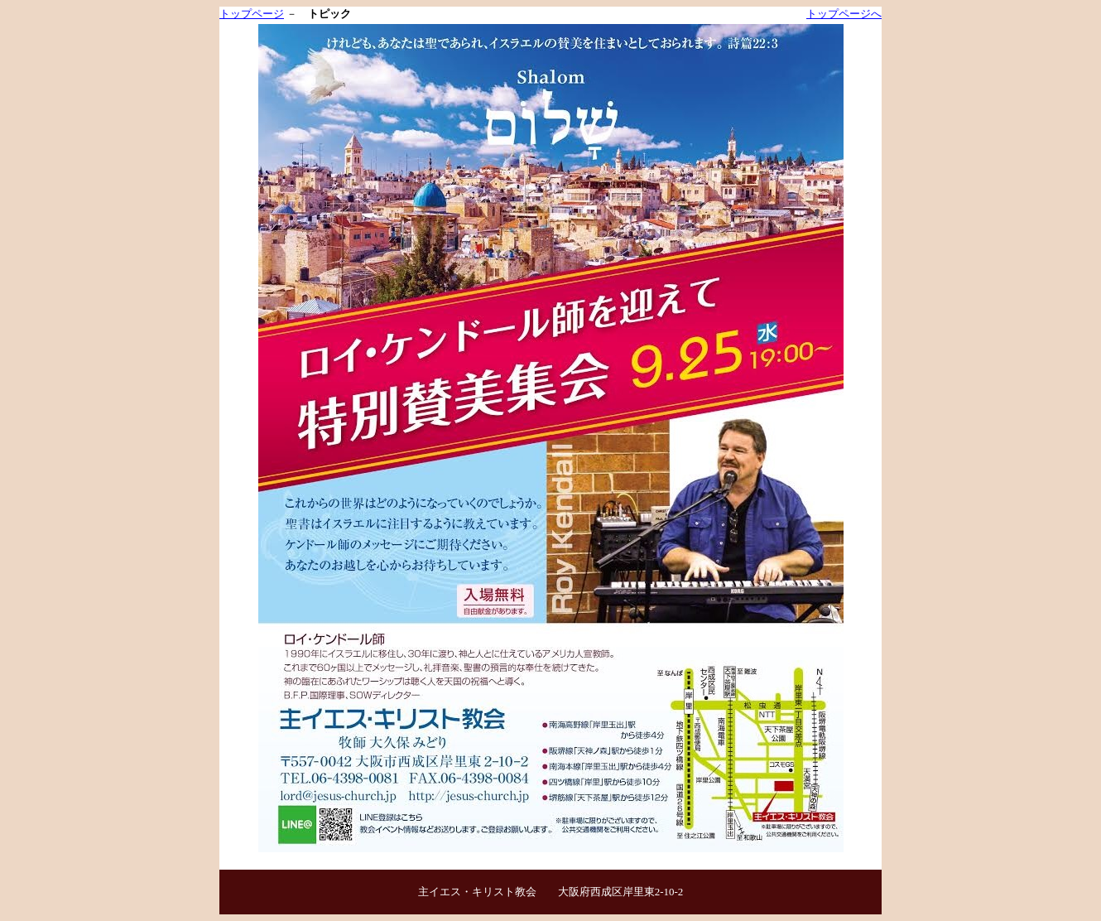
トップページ (251, 13)
